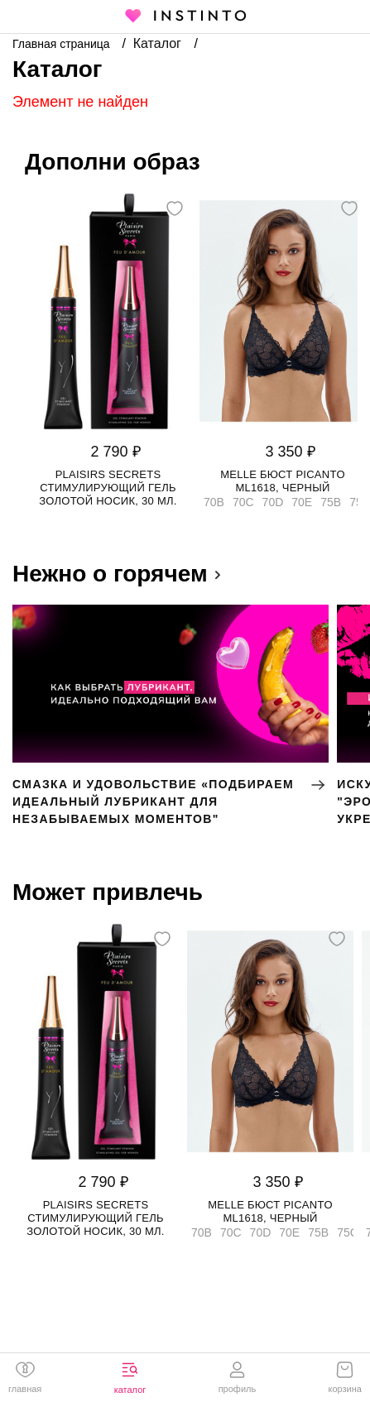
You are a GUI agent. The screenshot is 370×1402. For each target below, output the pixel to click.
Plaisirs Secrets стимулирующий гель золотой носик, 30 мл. (107, 487)
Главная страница (62, 43)
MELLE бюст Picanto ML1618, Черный (282, 481)
